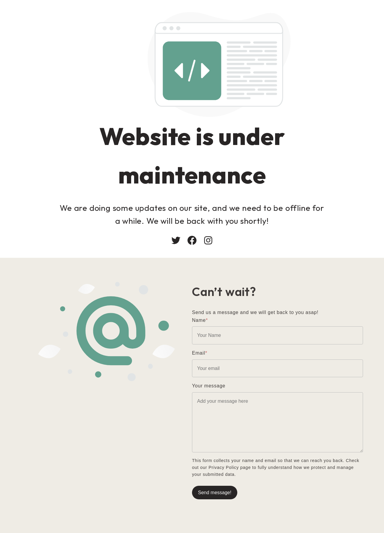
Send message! (214, 492)
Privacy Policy (223, 467)
